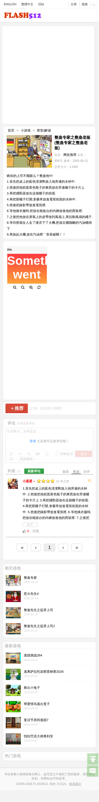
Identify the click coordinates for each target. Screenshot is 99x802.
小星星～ (30, 481)
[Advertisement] (47, 75)
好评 (86, 472)
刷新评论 (34, 471)
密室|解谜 (44, 130)
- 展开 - (30, 524)
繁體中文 (27, 4)
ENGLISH (10, 4)
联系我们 (75, 784)
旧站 (41, 4)
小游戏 (26, 130)
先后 (76, 472)
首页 (11, 130)
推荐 (17, 408)
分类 (74, 4)
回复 (36, 531)
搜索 (85, 4)
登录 (33, 441)
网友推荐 (69, 155)
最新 (65, 472)
